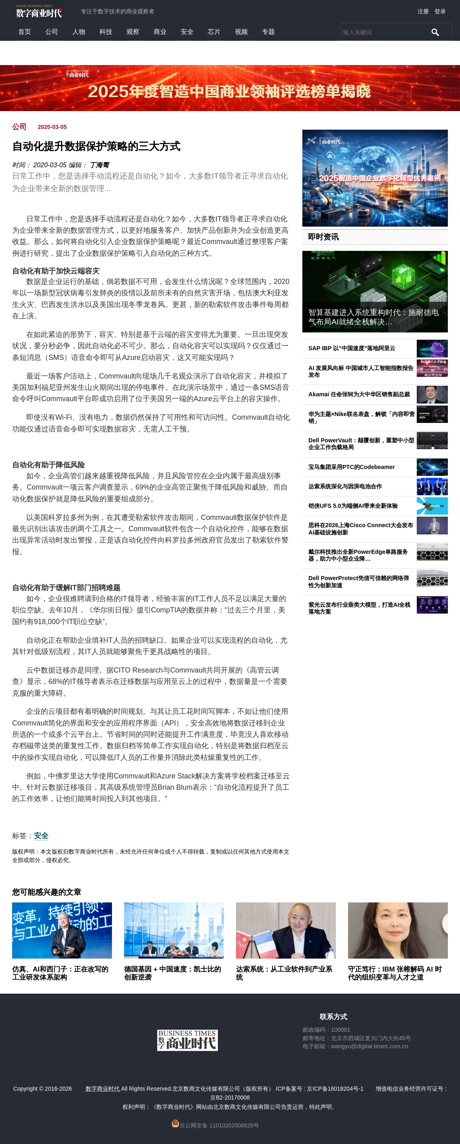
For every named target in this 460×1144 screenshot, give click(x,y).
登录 (440, 11)
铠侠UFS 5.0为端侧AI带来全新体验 (353, 506)
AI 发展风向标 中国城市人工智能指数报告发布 (361, 371)
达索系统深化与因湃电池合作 (345, 486)
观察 (133, 31)
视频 (241, 31)
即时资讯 (323, 237)
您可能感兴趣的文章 (46, 892)
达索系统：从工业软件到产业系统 (284, 973)
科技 (105, 31)
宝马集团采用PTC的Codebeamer (351, 467)
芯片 (214, 31)
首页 (24, 31)
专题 (268, 31)
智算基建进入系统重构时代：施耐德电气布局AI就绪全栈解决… (373, 317)
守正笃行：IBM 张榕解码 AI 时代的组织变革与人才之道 (395, 973)
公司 (51, 31)
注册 (423, 11)
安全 (187, 31)
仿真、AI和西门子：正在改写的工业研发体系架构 (60, 973)
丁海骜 (99, 165)
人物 (78, 31)
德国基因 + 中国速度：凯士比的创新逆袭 (172, 973)
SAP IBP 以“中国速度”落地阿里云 (351, 348)
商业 (160, 31)
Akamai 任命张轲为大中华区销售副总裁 (359, 394)
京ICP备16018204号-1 (335, 1088)
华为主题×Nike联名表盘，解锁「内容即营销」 (361, 417)
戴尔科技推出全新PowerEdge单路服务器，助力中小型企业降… (358, 555)
